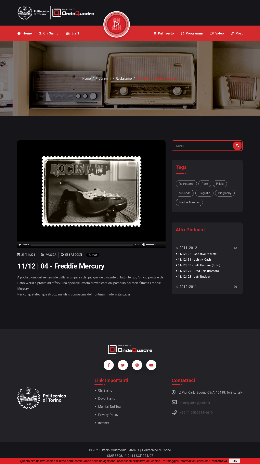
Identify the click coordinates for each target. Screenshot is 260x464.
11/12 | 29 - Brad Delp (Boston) (197, 271)
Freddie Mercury (189, 202)
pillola (220, 183)
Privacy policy (106, 415)
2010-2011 (186, 287)
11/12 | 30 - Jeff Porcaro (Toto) (198, 265)
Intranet (101, 423)
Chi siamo (103, 390)
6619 (209, 413)
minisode (185, 193)
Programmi (103, 79)
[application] (91, 245)
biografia (204, 193)
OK (234, 461)
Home (86, 79)
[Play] (20, 244)
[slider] (81, 245)
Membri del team (108, 407)
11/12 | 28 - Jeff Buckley (193, 276)
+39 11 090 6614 (192, 413)
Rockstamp (124, 79)
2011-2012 (186, 248)
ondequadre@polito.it (191, 402)
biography (224, 193)
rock (205, 183)
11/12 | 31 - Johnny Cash (193, 259)
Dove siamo (104, 399)
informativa (219, 461)
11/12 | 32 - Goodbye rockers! (196, 254)
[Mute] (143, 244)
